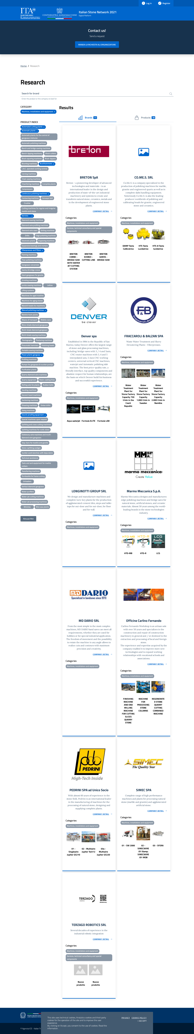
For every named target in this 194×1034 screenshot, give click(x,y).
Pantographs (27, 340)
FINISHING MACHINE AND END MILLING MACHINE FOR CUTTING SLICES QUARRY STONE (128, 710)
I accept (142, 1021)
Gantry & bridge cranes (31, 269)
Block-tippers (50, 158)
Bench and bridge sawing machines (36, 148)
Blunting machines (29, 163)
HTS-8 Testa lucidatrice (158, 247)
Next (114, 252)
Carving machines (29, 173)
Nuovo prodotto (81, 983)
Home (23, 66)
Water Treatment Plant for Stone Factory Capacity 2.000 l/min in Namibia (158, 394)
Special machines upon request (34, 419)
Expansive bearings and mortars (35, 245)
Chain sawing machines (31, 178)
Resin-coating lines (47, 379)
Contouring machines (30, 198)
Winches (27, 506)
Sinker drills (45, 405)
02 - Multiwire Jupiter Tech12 (88, 850)
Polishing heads (47, 345)
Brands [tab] (87, 117)
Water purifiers (28, 491)
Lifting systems (28, 290)
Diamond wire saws (30, 230)
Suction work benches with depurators (37, 452)
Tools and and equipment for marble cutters (36, 464)
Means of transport (29, 319)
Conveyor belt (47, 198)
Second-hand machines (31, 395)
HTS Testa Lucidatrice (143, 247)
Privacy (126, 1018)
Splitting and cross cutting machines (36, 424)
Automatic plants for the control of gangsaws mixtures (35, 137)
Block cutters (50, 153)
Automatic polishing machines (34, 143)
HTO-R (143, 553)
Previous (63, 252)
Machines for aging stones (32, 300)
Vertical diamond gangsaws (33, 486)
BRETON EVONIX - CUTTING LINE (88, 256)
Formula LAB (103, 420)
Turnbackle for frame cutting (33, 476)
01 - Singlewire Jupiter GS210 (73, 851)
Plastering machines (44, 340)
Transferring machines (31, 471)
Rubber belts (48, 384)
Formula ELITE (88, 420)
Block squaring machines (32, 158)
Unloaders (27, 481)
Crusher (27, 203)
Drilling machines (48, 230)
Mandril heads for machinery (33, 305)
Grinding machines (29, 280)
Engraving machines (46, 240)
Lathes (50, 285)
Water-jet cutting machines (33, 496)
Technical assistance (30, 457)
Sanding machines (29, 390)
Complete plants (49, 183)
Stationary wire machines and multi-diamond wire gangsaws (36, 436)
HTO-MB (128, 553)
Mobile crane (46, 319)
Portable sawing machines (32, 350)
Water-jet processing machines (34, 501)
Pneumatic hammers (30, 345)
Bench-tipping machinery (32, 153)
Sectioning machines (30, 400)
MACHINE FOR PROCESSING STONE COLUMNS (143, 704)
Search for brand (30, 93)
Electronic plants (28, 240)
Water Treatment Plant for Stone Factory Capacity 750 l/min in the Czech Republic (128, 396)
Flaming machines (29, 254)
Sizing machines (28, 410)
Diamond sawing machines (32, 220)
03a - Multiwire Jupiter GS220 (103, 851)
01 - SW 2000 (128, 845)
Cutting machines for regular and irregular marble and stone (39, 210)
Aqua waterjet (73, 420)
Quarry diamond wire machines (34, 374)
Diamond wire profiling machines (35, 225)
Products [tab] (145, 117)
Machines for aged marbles (33, 295)
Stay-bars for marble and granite (35, 442)
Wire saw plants (42, 506)
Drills (27, 235)
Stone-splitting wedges (31, 447)
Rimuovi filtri (28, 518)
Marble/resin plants (30, 314)
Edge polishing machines (46, 235)
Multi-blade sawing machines (34, 335)
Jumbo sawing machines (31, 285)
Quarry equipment (29, 379)
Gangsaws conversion (30, 264)
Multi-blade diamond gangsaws (35, 329)
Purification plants (29, 369)
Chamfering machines (30, 183)
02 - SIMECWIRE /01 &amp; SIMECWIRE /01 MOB (143, 851)
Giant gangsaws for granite (32, 275)
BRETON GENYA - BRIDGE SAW (103, 256)
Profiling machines (29, 359)
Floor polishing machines (32, 259)
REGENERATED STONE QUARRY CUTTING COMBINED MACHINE (158, 706)
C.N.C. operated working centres (34, 168)
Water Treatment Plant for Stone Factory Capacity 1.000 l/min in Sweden (143, 394)
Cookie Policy (139, 1018)
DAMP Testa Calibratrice (128, 247)
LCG (158, 553)
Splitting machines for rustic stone (35, 429)
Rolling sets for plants (31, 384)
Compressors (27, 189)
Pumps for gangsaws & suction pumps (37, 364)
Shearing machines (29, 405)
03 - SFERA (158, 845)
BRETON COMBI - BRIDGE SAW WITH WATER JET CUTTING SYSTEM (73, 261)
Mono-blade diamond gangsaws (35, 324)
